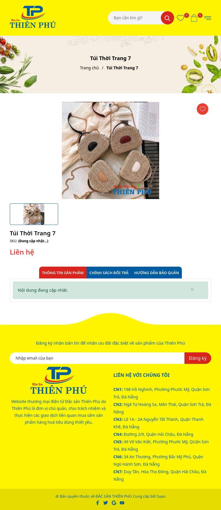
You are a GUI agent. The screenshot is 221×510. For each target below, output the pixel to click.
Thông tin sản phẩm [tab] (63, 272)
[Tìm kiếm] (167, 17)
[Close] (192, 289)
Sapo (161, 496)
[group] (110, 150)
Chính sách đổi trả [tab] (109, 272)
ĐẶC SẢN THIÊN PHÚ (114, 496)
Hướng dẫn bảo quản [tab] (156, 272)
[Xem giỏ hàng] (194, 18)
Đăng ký (198, 358)
